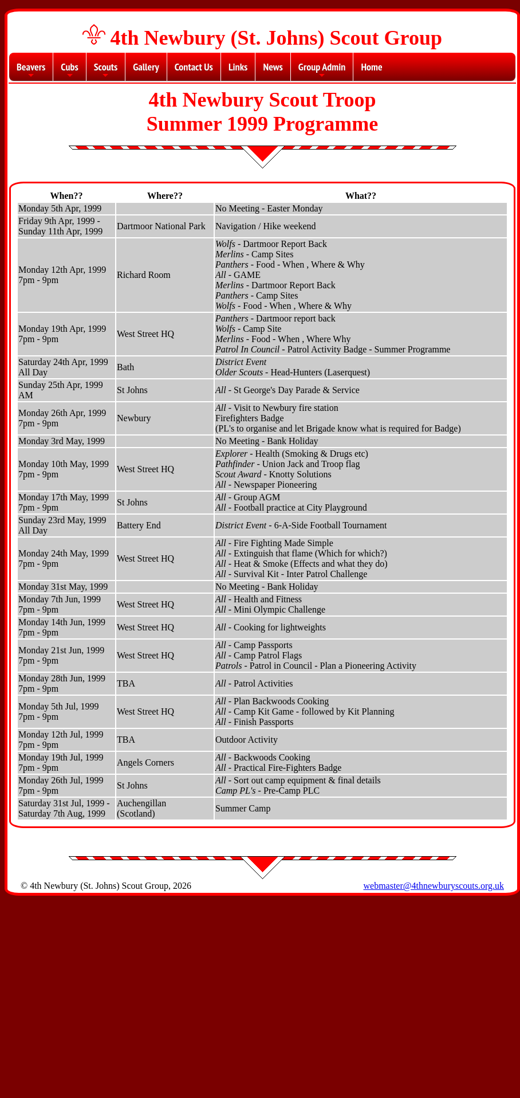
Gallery (146, 66)
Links (238, 66)
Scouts (106, 70)
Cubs (69, 70)
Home (371, 66)
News (272, 66)
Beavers (31, 70)
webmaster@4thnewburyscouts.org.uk (433, 886)
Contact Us (194, 66)
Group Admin (322, 70)
